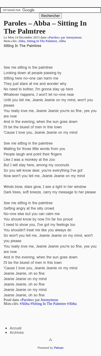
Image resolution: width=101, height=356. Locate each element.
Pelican (58, 347)
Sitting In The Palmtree (42, 41)
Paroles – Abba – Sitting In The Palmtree (45, 27)
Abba (21, 41)
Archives (17, 332)
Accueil (15, 328)
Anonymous (74, 37)
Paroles (54, 37)
